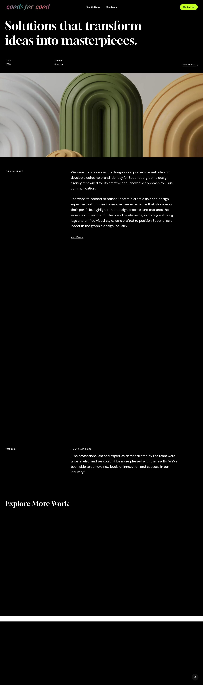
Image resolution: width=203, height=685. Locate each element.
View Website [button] (77, 237)
